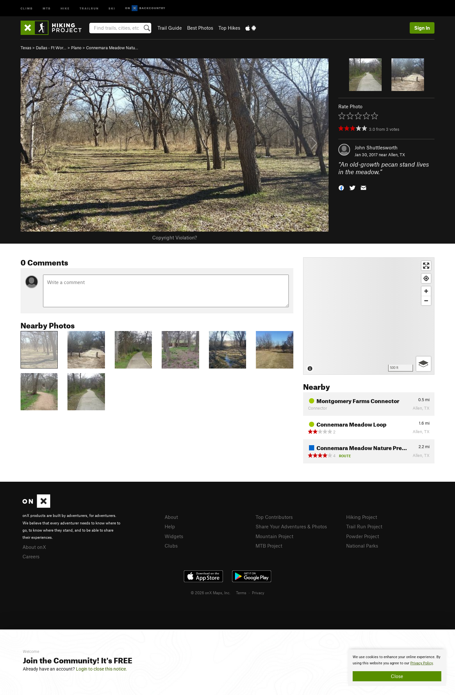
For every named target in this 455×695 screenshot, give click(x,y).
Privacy (258, 592)
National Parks (362, 546)
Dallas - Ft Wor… (51, 47)
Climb (27, 8)
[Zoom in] (426, 291)
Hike (65, 8)
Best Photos (200, 28)
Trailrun (89, 8)
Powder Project (362, 536)
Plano (76, 47)
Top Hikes (229, 28)
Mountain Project (274, 536)
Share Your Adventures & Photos (291, 526)
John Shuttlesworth (376, 147)
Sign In (422, 28)
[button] (341, 187)
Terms (241, 592)
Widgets (174, 536)
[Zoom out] (426, 300)
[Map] (368, 316)
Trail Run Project (364, 526)
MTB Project (269, 546)
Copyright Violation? (174, 237)
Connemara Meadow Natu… (112, 47)
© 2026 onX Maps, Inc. (210, 592)
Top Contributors (274, 517)
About (171, 517)
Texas (26, 47)
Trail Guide (169, 28)
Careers (30, 556)
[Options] (423, 363)
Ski (112, 8)
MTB (47, 8)
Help (170, 526)
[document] (397, 667)
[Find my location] (426, 278)
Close (397, 676)
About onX (34, 547)
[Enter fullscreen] (426, 265)
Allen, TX (396, 154)
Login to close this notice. (101, 669)
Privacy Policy (421, 663)
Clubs (171, 546)
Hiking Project (361, 517)
